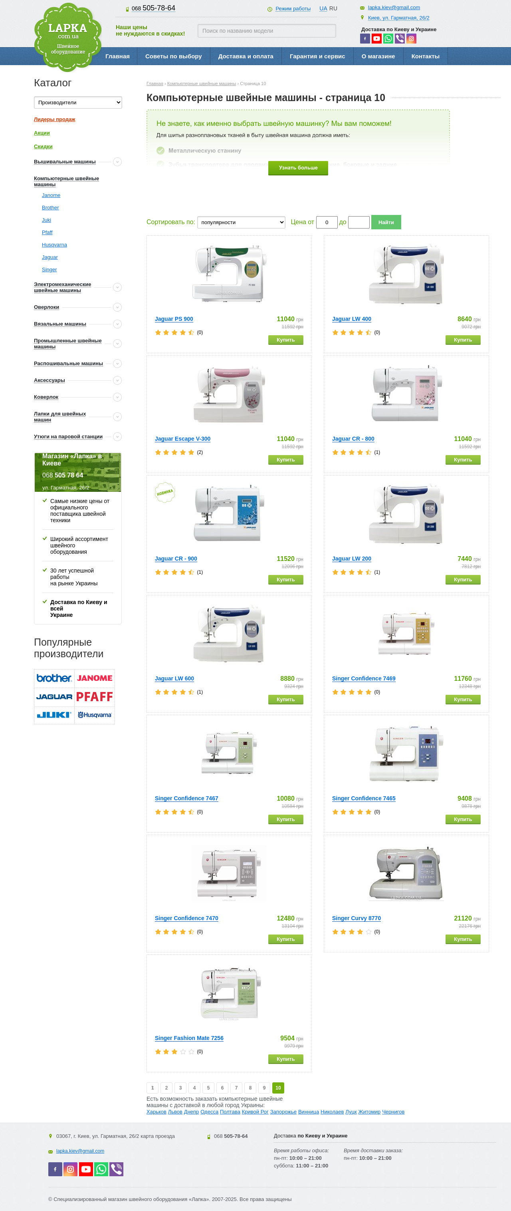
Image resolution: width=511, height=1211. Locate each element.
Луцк (351, 1112)
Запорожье (283, 1112)
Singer (49, 269)
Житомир (369, 1112)
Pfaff (47, 232)
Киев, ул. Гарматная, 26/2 (399, 18)
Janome (51, 195)
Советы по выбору (173, 56)
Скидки (43, 146)
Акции (42, 133)
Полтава (230, 1112)
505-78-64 (153, 8)
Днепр (191, 1112)
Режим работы (293, 9)
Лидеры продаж (54, 119)
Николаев (332, 1112)
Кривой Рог (255, 1112)
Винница (308, 1112)
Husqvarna (54, 245)
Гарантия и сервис (317, 56)
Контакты (426, 56)
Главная (117, 56)
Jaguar (50, 257)
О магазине (378, 56)
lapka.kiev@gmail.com (394, 7)
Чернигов (393, 1112)
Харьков (156, 1112)
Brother (50, 208)
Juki (46, 220)
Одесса (209, 1112)
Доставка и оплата (245, 56)
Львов (175, 1112)
